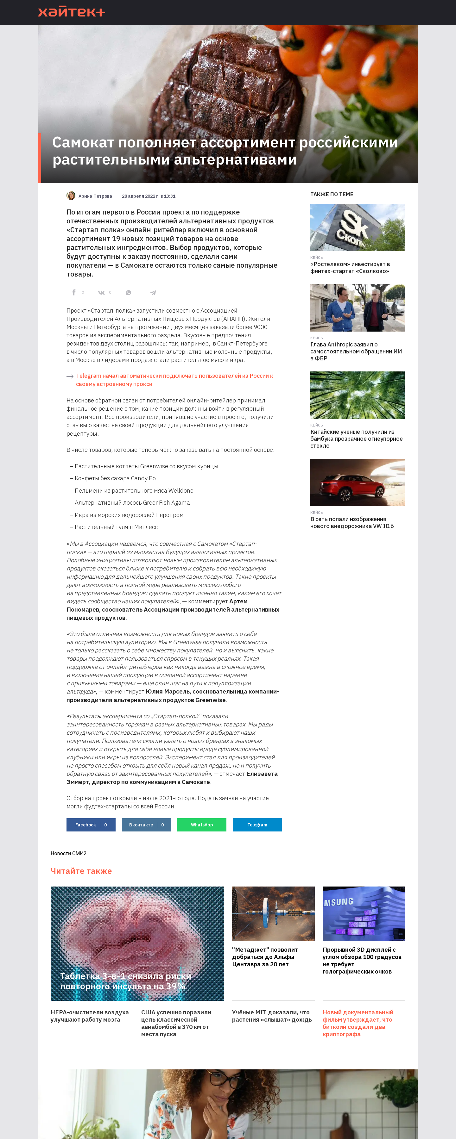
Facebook (91, 825)
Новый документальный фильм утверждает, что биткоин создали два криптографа (358, 1023)
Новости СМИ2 (68, 853)
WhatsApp (202, 825)
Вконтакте (146, 825)
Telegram (257, 825)
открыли (125, 798)
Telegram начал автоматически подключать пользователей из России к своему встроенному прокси (174, 380)
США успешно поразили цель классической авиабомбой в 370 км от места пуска (176, 1023)
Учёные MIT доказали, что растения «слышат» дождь (272, 1016)
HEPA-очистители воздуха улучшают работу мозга (90, 1016)
